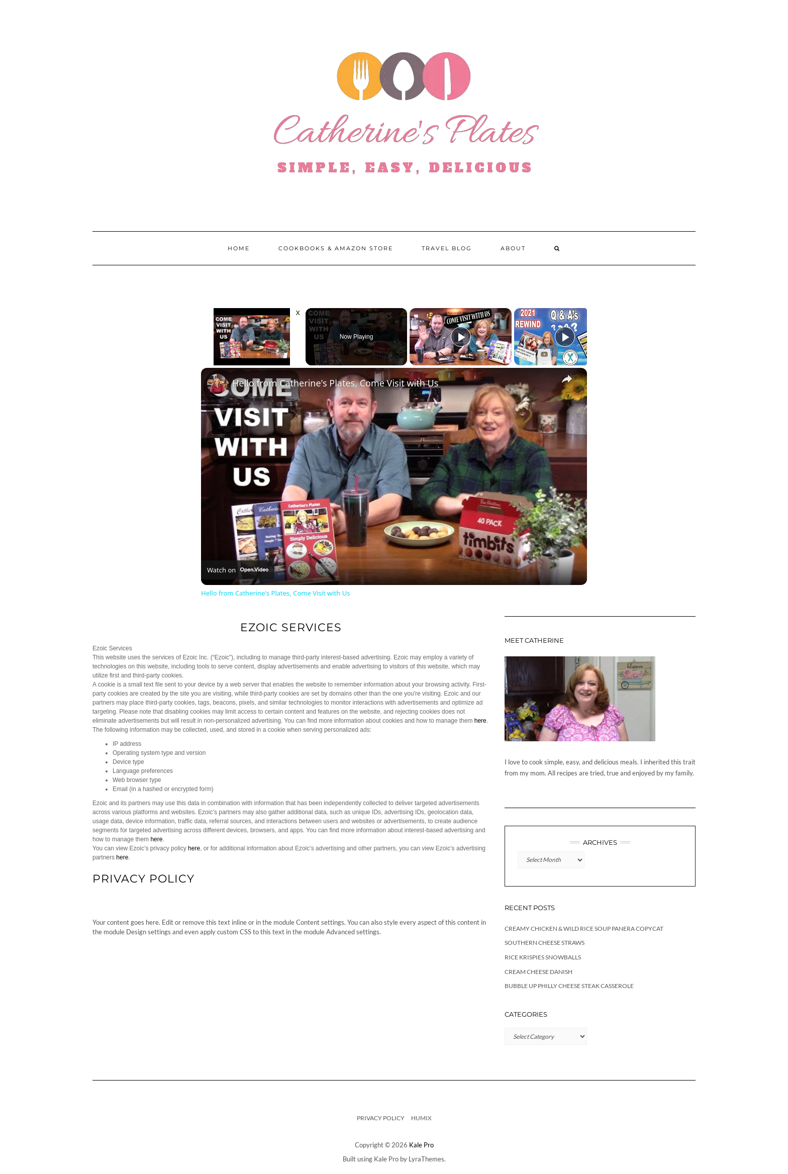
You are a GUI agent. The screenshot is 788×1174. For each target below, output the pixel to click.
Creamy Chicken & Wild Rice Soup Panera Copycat (584, 928)
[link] (217, 384)
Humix (421, 1118)
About (513, 248)
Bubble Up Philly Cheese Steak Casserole (569, 986)
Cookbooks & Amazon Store (335, 248)
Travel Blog (447, 248)
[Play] (461, 337)
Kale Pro (421, 1145)
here (480, 720)
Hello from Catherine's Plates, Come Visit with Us (335, 383)
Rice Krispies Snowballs (543, 957)
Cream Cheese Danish (538, 971)
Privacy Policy (381, 1118)
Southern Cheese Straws (544, 942)
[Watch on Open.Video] (237, 569)
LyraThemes (426, 1159)
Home (239, 248)
